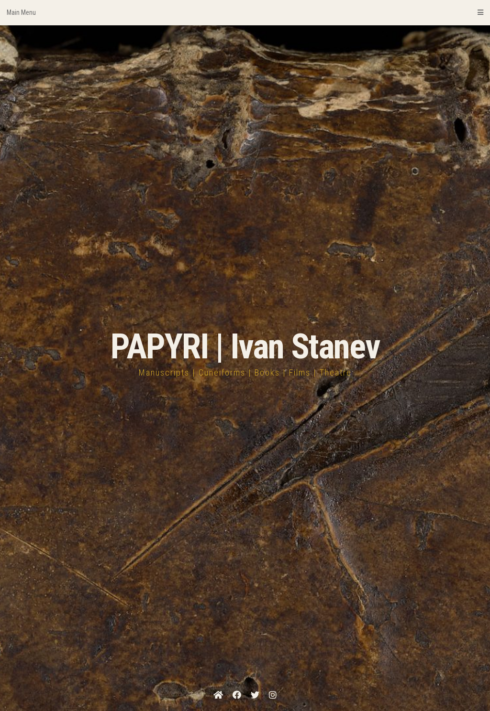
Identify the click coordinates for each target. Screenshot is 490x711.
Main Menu (245, 12)
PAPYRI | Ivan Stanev (245, 346)
